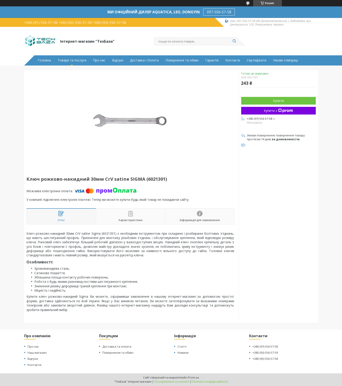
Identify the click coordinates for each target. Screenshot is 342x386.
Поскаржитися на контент (171, 382)
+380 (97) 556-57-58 (265, 346)
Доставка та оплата (116, 346)
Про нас (99, 60)
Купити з (278, 110)
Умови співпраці (285, 60)
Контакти (232, 60)
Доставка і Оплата (144, 60)
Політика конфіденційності (210, 382)
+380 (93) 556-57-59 (265, 353)
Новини (183, 353)
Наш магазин (37, 353)
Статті (181, 346)
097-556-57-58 (219, 11)
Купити (278, 100)
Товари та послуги (72, 60)
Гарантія (212, 60)
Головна (44, 60)
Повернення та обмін (181, 60)
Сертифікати (256, 60)
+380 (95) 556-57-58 (265, 359)
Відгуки (117, 60)
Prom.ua (193, 377)
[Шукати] (234, 41)
